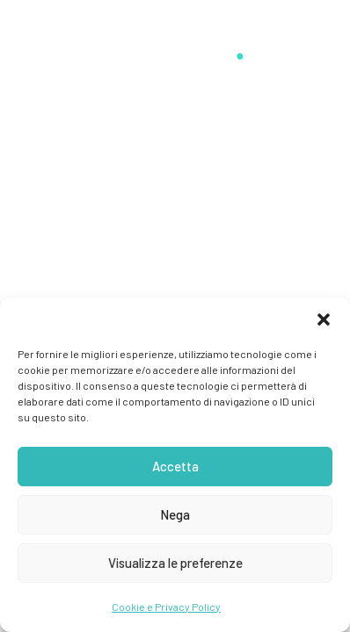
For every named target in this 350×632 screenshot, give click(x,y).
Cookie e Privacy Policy (166, 606)
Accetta (175, 466)
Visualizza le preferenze (175, 563)
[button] (323, 319)
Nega (175, 514)
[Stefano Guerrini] (175, 46)
